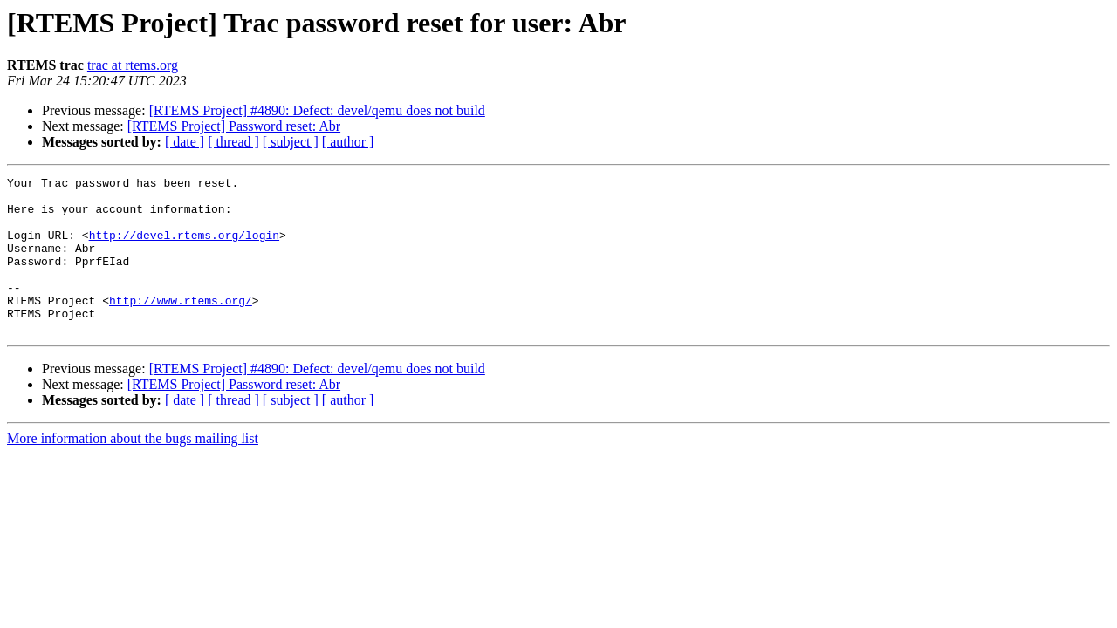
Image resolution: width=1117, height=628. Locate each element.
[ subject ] (291, 141)
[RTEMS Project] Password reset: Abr (233, 126)
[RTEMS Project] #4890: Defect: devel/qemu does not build (317, 110)
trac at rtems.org (132, 65)
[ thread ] (233, 141)
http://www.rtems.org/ (180, 326)
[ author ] (348, 141)
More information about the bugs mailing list (132, 469)
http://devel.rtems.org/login (184, 248)
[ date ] (184, 141)
